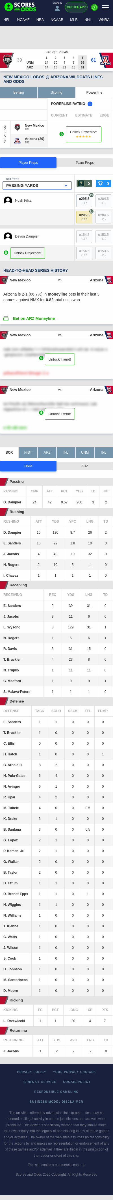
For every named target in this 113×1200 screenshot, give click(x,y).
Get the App (76, 7)
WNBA (104, 20)
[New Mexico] (34, 125)
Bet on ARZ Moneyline (34, 318)
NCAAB (57, 20)
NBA (40, 20)
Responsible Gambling (56, 1091)
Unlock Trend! (60, 359)
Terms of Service (39, 1081)
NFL (6, 20)
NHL (88, 20)
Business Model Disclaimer (56, 1101)
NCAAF (23, 20)
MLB (74, 20)
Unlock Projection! (27, 253)
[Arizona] (34, 139)
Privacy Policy (31, 1072)
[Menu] (105, 7)
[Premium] (94, 9)
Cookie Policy (77, 1081)
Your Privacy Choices (74, 1072)
